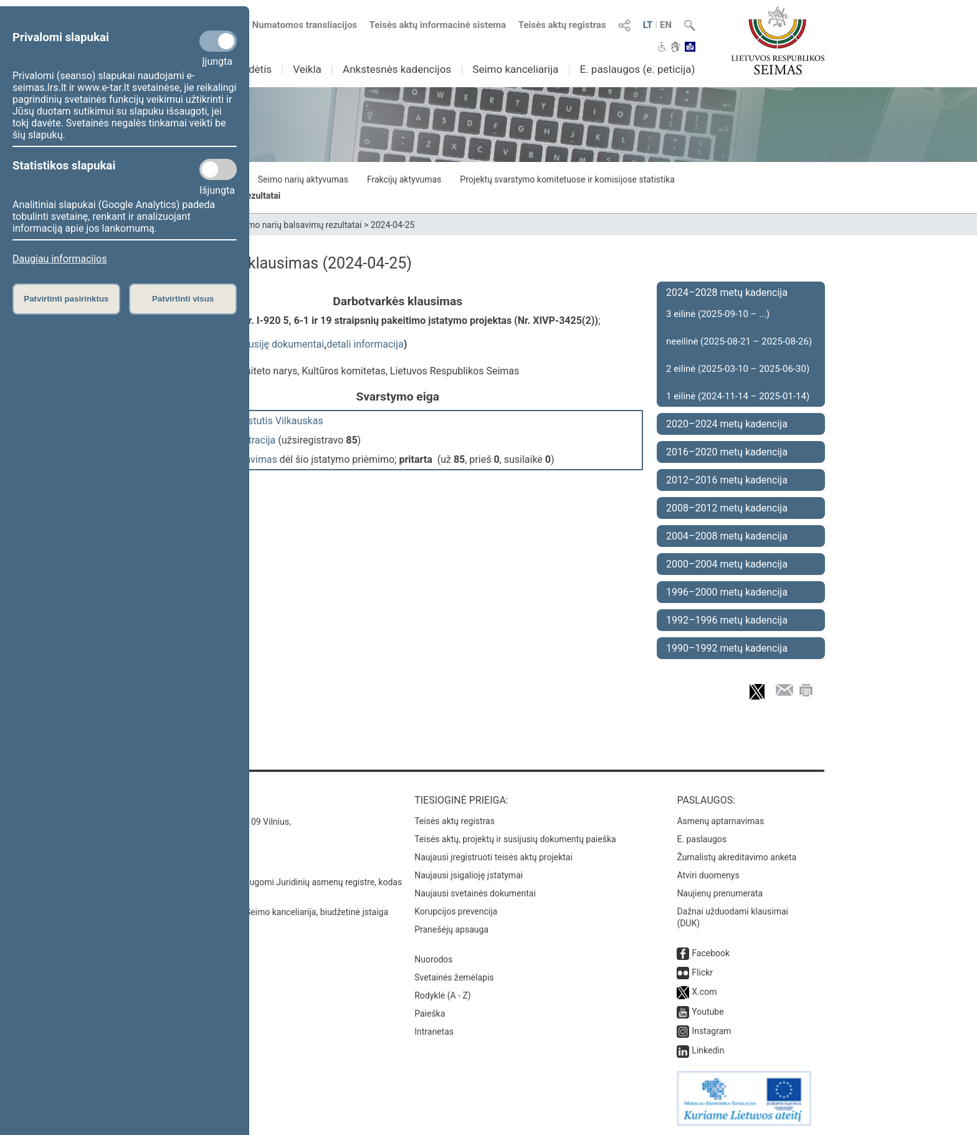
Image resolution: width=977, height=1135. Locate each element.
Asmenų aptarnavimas (720, 821)
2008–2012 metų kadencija (727, 508)
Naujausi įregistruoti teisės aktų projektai (493, 857)
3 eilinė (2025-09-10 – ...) (718, 314)
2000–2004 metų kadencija (727, 564)
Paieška (429, 1014)
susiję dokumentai (283, 344)
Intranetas (434, 1032)
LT (648, 25)
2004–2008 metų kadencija (727, 536)
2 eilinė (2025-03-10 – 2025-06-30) (737, 368)
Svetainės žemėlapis (453, 977)
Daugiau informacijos (59, 259)
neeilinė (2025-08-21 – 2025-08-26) (739, 341)
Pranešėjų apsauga (451, 929)
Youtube (707, 1012)
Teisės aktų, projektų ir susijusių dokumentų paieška (515, 839)
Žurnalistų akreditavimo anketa (736, 857)
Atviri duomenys (708, 875)
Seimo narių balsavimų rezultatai (299, 225)
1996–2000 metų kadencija (727, 592)
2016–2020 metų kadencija (727, 452)
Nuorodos (433, 959)
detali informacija (365, 344)
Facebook (711, 953)
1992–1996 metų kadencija (727, 620)
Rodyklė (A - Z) (442, 995)
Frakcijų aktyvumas (404, 179)
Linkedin (708, 1050)
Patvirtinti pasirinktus (66, 298)
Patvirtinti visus (183, 298)
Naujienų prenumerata (720, 893)
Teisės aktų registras (562, 25)
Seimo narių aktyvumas (303, 179)
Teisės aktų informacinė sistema (438, 25)
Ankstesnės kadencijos (397, 69)
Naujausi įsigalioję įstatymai (468, 875)
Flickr (702, 972)
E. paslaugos (702, 839)
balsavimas (252, 459)
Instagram (711, 1031)
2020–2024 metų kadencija (727, 424)
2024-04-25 (393, 225)
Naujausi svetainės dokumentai (475, 893)
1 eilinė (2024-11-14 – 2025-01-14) (737, 396)
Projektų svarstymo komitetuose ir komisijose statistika (567, 179)
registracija (251, 440)
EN (666, 25)
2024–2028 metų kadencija (727, 292)
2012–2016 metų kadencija (727, 480)
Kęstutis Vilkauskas (280, 421)
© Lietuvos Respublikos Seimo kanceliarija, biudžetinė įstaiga (270, 912)
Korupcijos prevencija (455, 911)
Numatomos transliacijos (297, 25)
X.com (704, 992)
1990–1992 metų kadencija (727, 648)
